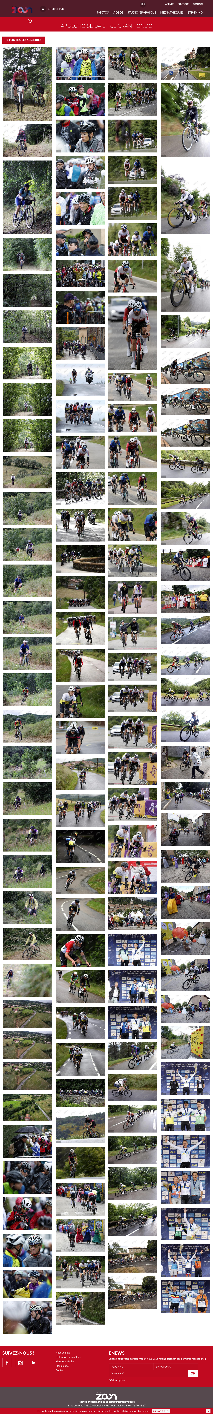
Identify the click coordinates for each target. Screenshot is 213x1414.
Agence (169, 4)
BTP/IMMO (195, 12)
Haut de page (63, 1354)
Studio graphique (141, 12)
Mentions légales (65, 1363)
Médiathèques (172, 12)
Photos (103, 12)
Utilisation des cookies (68, 1358)
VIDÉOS (118, 12)
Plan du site (62, 1367)
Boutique (183, 4)
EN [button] (143, 4)
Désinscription (117, 1381)
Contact (60, 1372)
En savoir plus (160, 1411)
